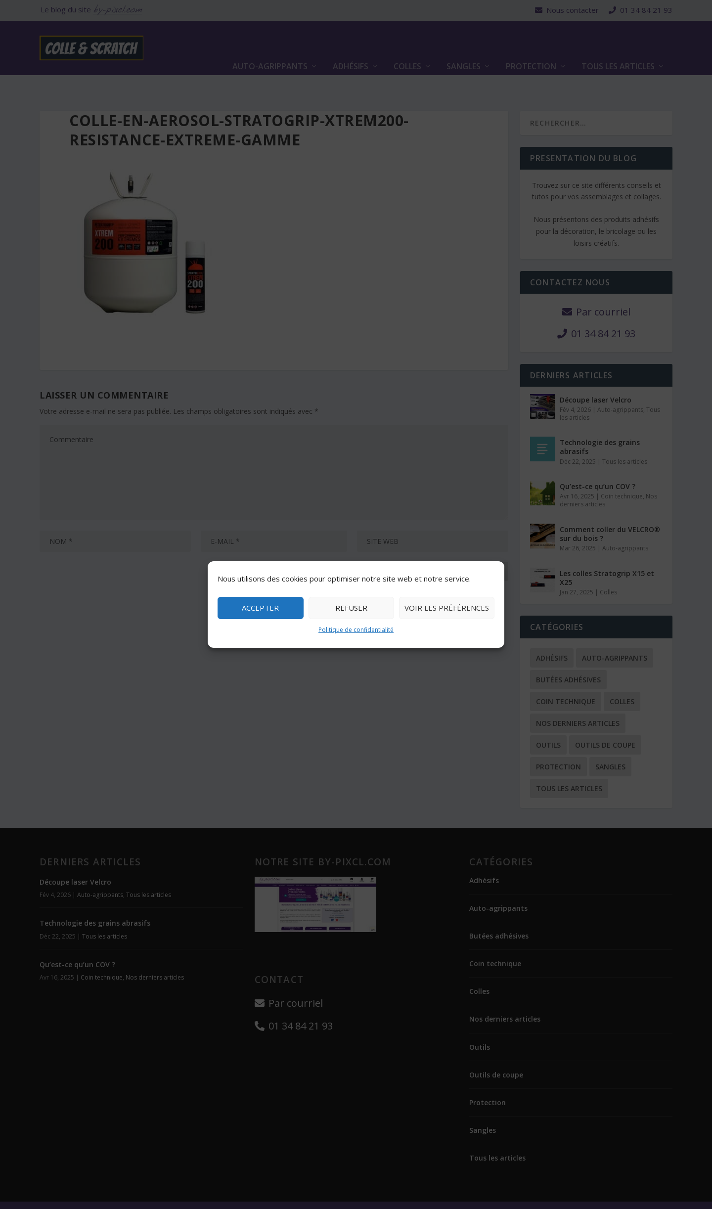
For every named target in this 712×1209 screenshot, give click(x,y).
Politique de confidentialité (356, 630)
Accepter (260, 608)
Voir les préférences (446, 608)
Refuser (351, 608)
